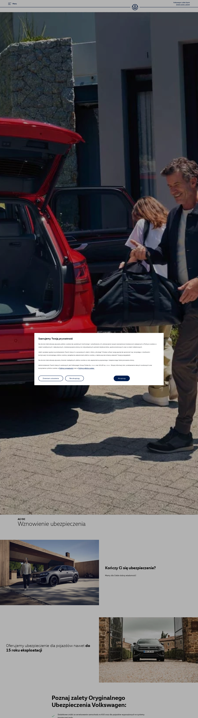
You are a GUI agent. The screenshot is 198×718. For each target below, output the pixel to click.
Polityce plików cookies (86, 368)
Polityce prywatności (66, 368)
